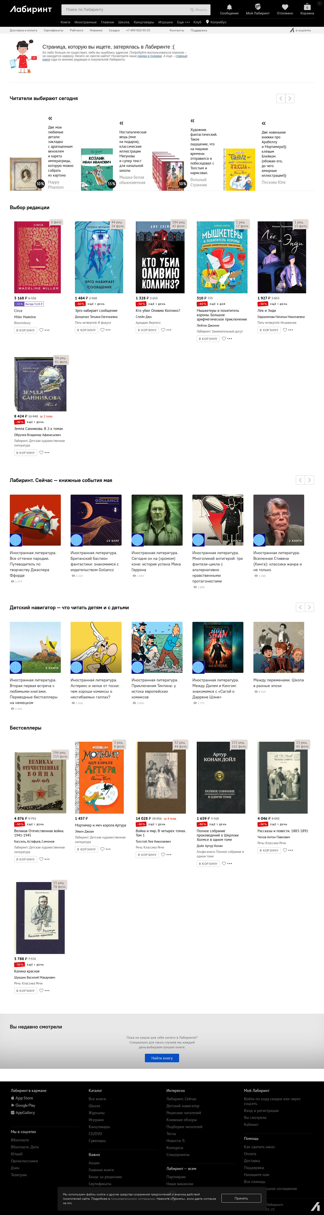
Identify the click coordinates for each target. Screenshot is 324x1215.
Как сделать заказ (259, 1146)
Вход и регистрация (261, 1110)
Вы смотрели (255, 1117)
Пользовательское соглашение (270, 1188)
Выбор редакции (29, 207)
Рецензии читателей (183, 1112)
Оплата (250, 1153)
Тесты (171, 1133)
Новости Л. (175, 1140)
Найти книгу (162, 1058)
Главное (107, 22)
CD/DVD (95, 1133)
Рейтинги (76, 30)
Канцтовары (144, 22)
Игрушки (165, 22)
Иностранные (86, 22)
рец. (116, 222)
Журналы (97, 1112)
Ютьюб (17, 1153)
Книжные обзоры (181, 1119)
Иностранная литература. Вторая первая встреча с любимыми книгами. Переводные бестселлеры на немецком (34, 691)
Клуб (197, 22)
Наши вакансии (179, 1183)
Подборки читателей (184, 1126)
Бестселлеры (25, 727)
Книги (65, 22)
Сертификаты (53, 30)
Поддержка (199, 30)
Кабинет (251, 1124)
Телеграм (19, 1174)
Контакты (177, 30)
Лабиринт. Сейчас (181, 1098)
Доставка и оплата (23, 30)
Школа (123, 22)
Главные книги (101, 1169)
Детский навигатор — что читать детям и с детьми (69, 607)
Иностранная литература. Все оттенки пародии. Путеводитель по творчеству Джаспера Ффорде (33, 564)
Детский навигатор (182, 1105)
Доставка (252, 1160)
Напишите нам (256, 1174)
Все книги (97, 1098)
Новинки (96, 30)
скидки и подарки (149, 56)
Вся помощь (254, 1181)
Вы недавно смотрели (36, 1026)
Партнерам (176, 1176)
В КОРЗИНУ (25, 330)
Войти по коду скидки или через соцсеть (272, 1101)
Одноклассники (24, 1160)
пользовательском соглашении (133, 1199)
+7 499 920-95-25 (138, 30)
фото (56, 222)
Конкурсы (174, 1147)
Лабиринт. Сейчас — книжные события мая (61, 480)
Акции (94, 1162)
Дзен (15, 1167)
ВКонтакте (20, 1139)
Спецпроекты (178, 1154)
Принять (241, 1198)
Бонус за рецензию (105, 1176)
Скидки (114, 30)
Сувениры (97, 1140)
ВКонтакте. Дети (25, 1146)
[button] (280, 98)
